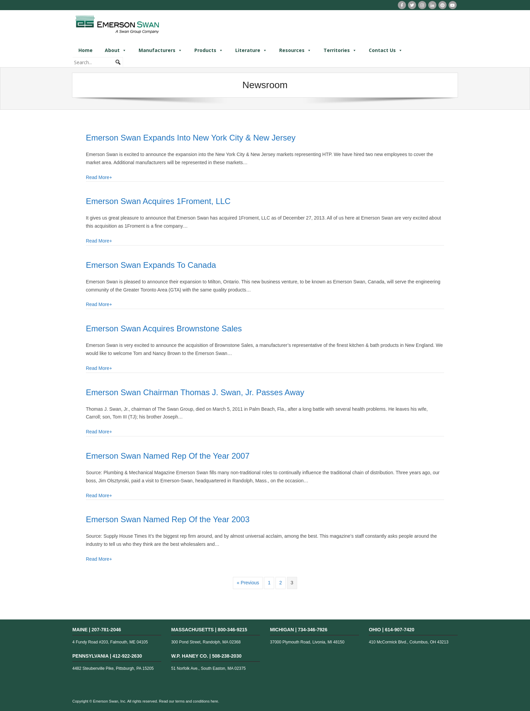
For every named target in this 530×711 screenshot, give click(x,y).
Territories (340, 50)
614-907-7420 (399, 629)
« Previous (248, 582)
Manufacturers (160, 50)
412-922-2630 (127, 656)
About (115, 50)
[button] (118, 62)
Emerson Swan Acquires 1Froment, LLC (158, 201)
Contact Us (386, 50)
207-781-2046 (106, 629)
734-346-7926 (312, 629)
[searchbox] (97, 62)
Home (85, 50)
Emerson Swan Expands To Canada (151, 265)
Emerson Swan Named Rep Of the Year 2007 (167, 455)
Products (208, 50)
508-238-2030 (226, 656)
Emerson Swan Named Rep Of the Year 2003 (167, 519)
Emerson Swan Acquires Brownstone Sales (164, 328)
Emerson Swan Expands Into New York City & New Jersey (190, 137)
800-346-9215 (232, 629)
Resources (295, 50)
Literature (251, 50)
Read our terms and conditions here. (189, 701)
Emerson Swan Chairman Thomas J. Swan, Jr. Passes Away (195, 392)
